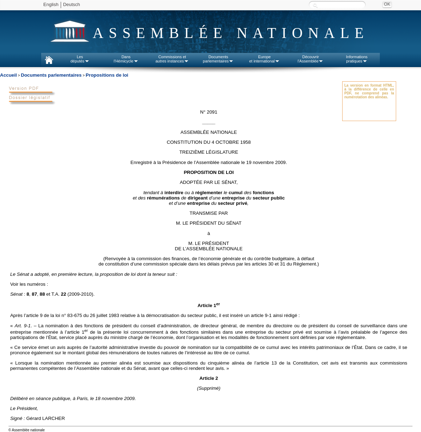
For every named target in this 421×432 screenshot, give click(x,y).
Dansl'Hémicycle (126, 59)
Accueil (8, 75)
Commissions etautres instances (172, 59)
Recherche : (315, 5)
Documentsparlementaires (218, 59)
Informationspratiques (357, 59)
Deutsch (71, 4)
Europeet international (264, 59)
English (51, 4)
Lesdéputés (79, 59)
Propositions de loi (107, 75)
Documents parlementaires (51, 75)
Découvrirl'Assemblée (311, 59)
